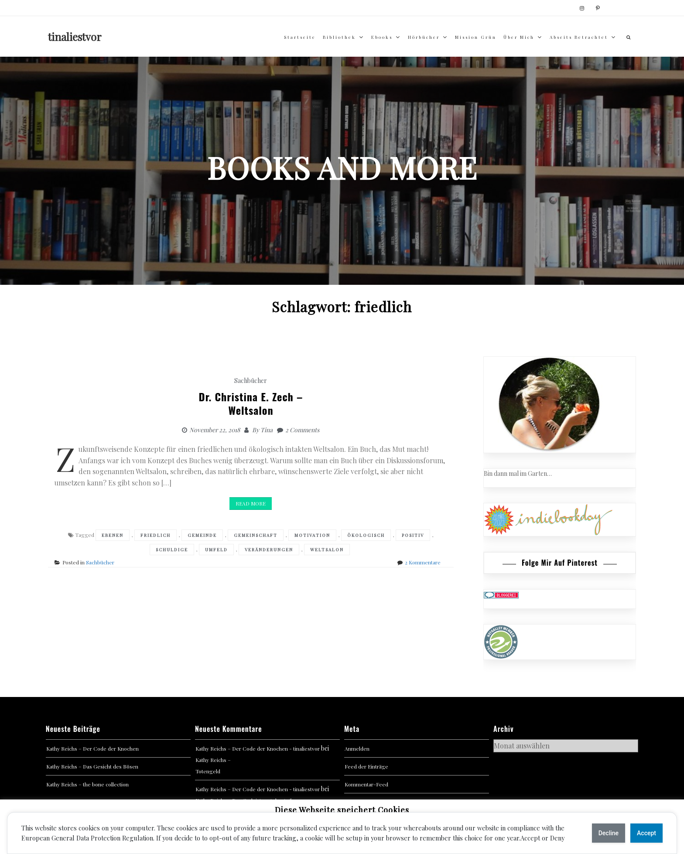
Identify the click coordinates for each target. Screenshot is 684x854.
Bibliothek (339, 37)
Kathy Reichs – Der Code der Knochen (92, 748)
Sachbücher (250, 380)
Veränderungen (269, 550)
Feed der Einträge (366, 766)
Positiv (413, 535)
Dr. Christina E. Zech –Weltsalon (251, 403)
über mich (518, 37)
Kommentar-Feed (366, 784)
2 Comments (302, 430)
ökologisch (366, 535)
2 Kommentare (423, 562)
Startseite (300, 37)
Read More (251, 503)
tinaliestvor (75, 37)
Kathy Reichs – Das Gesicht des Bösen (92, 766)
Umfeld (216, 550)
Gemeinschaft (255, 535)
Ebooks (382, 37)
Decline (608, 833)
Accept (646, 833)
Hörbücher (424, 37)
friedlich (155, 535)
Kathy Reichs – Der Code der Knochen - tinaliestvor (257, 748)
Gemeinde (202, 535)
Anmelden (357, 748)
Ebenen (112, 535)
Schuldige (172, 550)
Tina (266, 430)
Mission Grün (475, 37)
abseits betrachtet (579, 37)
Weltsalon (327, 550)
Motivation (312, 535)
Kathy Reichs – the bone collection (87, 784)
